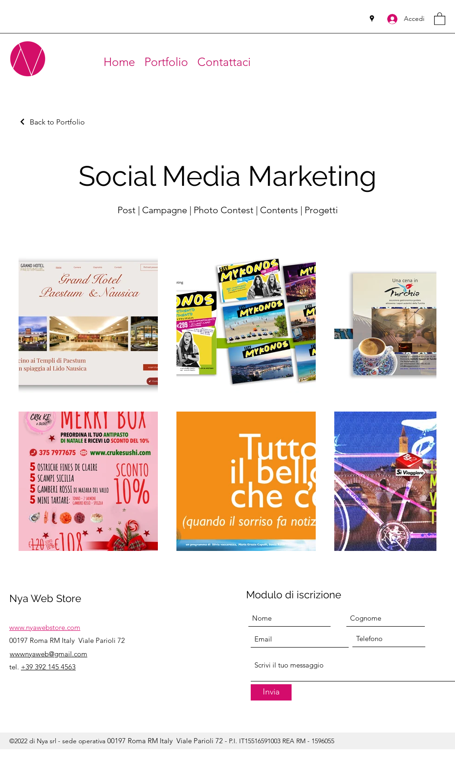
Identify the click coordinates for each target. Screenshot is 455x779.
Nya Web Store (45, 598)
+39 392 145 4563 (48, 666)
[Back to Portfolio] (52, 122)
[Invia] (271, 692)
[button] (439, 18)
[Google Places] (372, 18)
